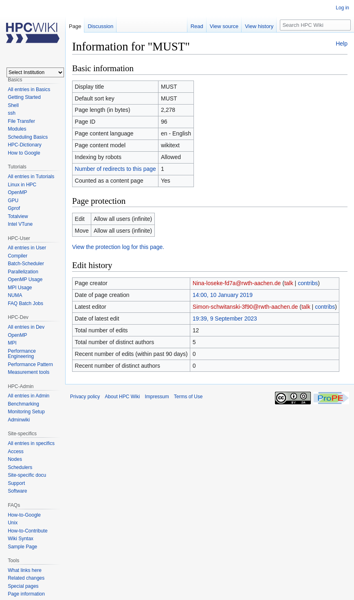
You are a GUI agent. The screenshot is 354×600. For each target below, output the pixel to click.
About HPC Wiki (122, 396)
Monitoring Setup (26, 412)
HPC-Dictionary (25, 145)
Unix (13, 523)
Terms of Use (188, 396)
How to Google (24, 153)
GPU (13, 200)
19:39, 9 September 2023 (225, 318)
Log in (342, 8)
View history (259, 26)
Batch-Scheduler (26, 263)
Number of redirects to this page (115, 169)
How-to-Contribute (27, 531)
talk (288, 283)
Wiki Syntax (20, 538)
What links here (25, 570)
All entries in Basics (29, 89)
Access (16, 451)
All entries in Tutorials (31, 176)
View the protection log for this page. (118, 247)
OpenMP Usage (25, 279)
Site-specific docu (27, 475)
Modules (17, 129)
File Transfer (21, 121)
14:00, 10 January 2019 (223, 295)
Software (17, 491)
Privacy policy (85, 396)
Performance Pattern (30, 364)
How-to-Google (24, 515)
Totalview (18, 216)
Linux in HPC (22, 185)
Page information (26, 594)
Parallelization (23, 272)
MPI (12, 343)
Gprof (14, 208)
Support (16, 483)
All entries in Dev (26, 327)
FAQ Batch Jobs (25, 303)
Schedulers (20, 467)
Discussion (100, 26)
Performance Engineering (22, 354)
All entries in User (27, 248)
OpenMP (17, 192)
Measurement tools (28, 372)
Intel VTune (20, 224)
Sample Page (22, 547)
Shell (13, 105)
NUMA (15, 295)
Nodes (15, 459)
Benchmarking (23, 404)
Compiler (17, 256)
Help (341, 43)
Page (75, 26)
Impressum (157, 396)
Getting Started (24, 97)
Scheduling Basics (28, 137)
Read (197, 26)
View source (224, 26)
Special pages (23, 586)
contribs (308, 283)
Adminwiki (19, 420)
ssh (11, 113)
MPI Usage (20, 287)
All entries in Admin (28, 396)
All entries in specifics (31, 443)
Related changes (26, 578)
